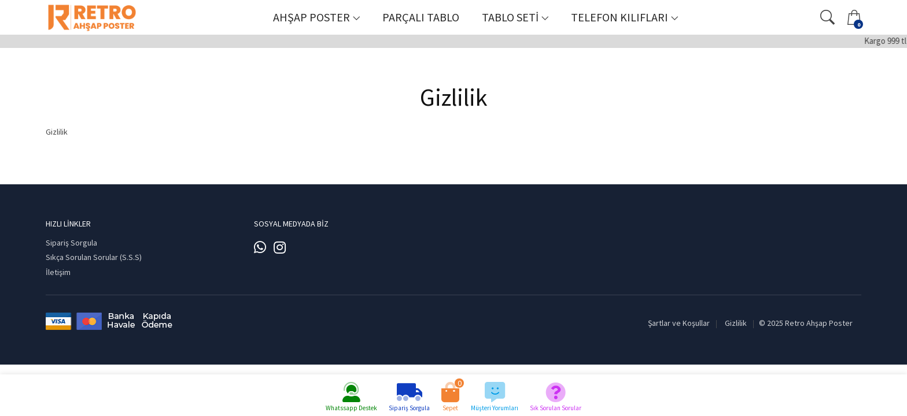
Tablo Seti (510, 17)
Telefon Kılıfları (619, 17)
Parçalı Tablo (420, 17)
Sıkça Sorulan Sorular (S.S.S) (94, 257)
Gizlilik (736, 323)
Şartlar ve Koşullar (679, 323)
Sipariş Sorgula (71, 242)
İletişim (58, 272)
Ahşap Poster (311, 17)
